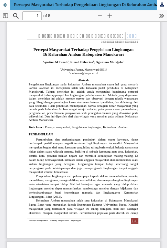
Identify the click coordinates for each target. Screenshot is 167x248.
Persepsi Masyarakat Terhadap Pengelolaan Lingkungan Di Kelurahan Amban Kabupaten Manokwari (90, 5)
